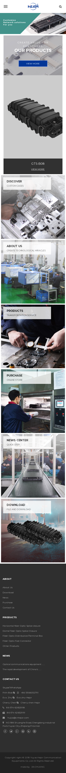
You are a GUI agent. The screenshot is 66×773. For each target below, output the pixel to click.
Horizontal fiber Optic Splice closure (21, 625)
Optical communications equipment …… (24, 664)
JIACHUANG (38, 766)
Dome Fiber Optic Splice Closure (20, 631)
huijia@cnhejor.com (18, 717)
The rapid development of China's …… (22, 669)
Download (8, 592)
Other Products (11, 646)
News (5, 597)
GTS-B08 (37, 163)
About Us (7, 587)
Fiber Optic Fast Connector (17, 641)
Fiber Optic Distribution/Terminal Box (23, 635)
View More (38, 169)
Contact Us (8, 607)
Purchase (7, 602)
